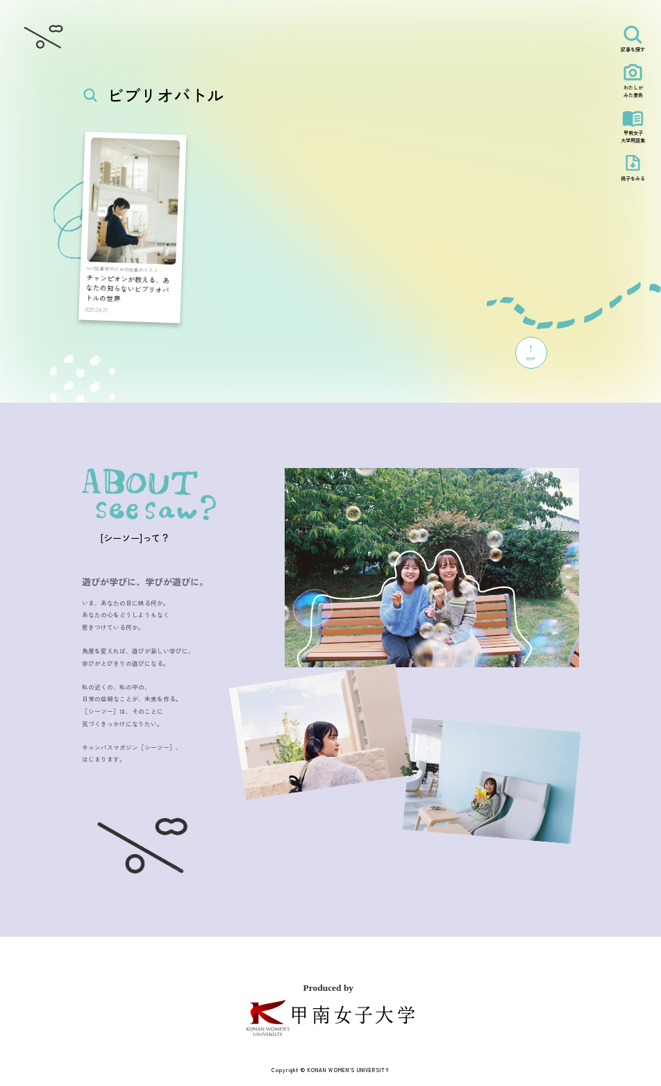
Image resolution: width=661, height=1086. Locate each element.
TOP (531, 352)
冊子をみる (633, 178)
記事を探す (633, 49)
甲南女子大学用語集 (633, 136)
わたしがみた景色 (633, 91)
